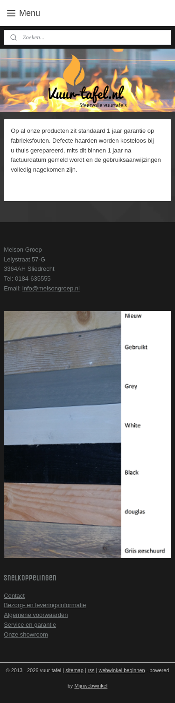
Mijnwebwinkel (90, 686)
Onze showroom (26, 634)
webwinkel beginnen (121, 670)
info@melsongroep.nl (51, 288)
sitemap (74, 670)
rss (91, 670)
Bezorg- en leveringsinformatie (45, 605)
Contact (14, 595)
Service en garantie (30, 624)
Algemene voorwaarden (36, 614)
